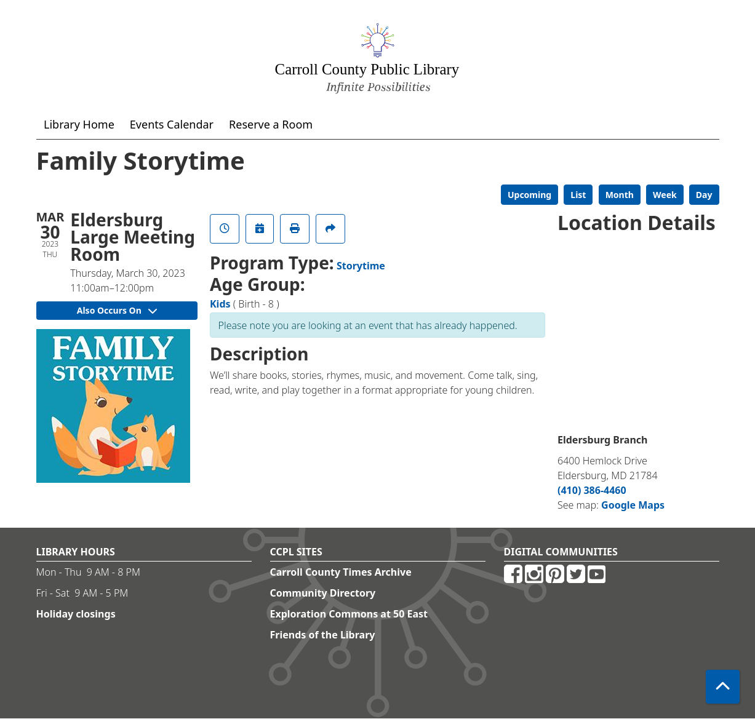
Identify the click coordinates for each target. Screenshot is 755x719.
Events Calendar (172, 124)
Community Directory (323, 593)
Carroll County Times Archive (341, 572)
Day (704, 195)
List (578, 195)
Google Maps (633, 505)
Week (665, 195)
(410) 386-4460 (591, 490)
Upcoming (529, 195)
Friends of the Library (322, 635)
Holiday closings (76, 614)
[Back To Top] (723, 687)
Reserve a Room (271, 124)
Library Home (79, 124)
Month (619, 195)
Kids (220, 304)
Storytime (361, 265)
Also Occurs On (117, 310)
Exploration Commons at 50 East (349, 614)
